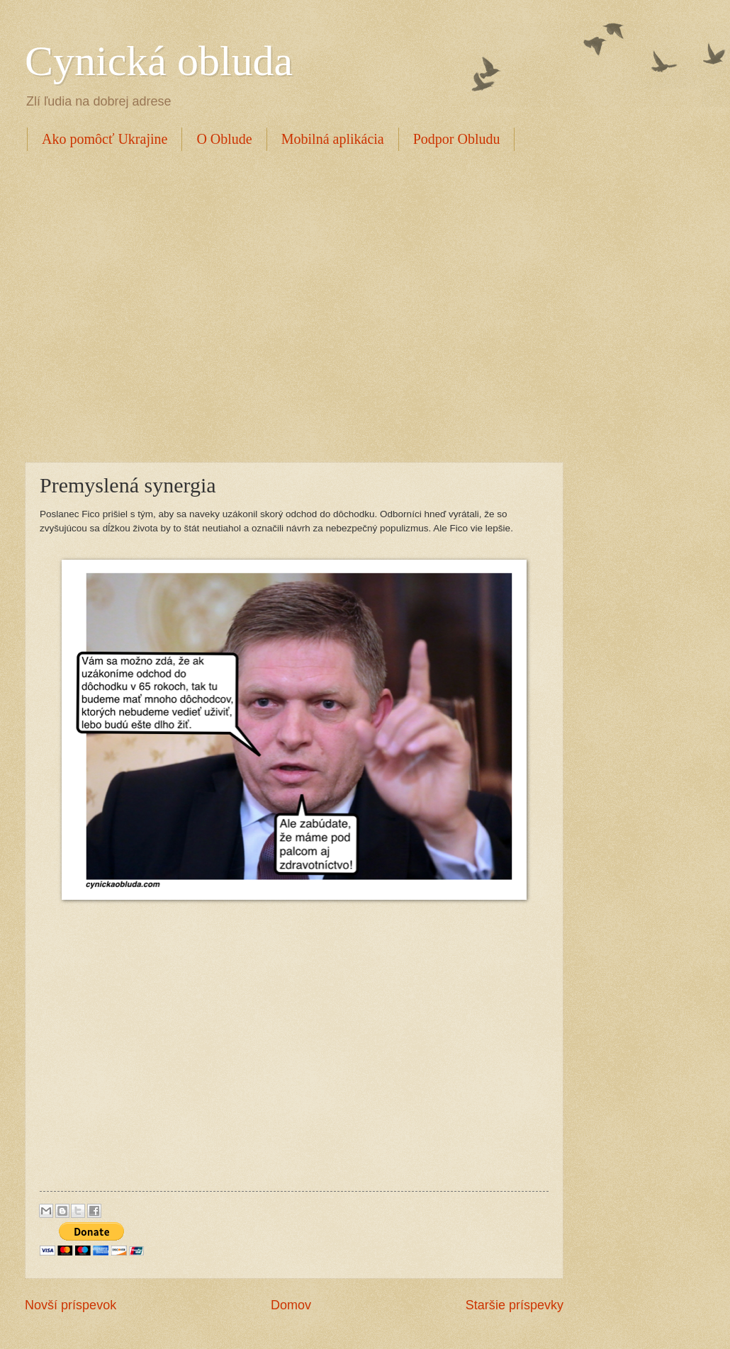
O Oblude (224, 139)
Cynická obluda (159, 61)
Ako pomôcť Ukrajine (104, 139)
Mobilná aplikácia (332, 139)
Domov (291, 1305)
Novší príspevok (70, 1305)
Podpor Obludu (456, 139)
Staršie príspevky (514, 1305)
